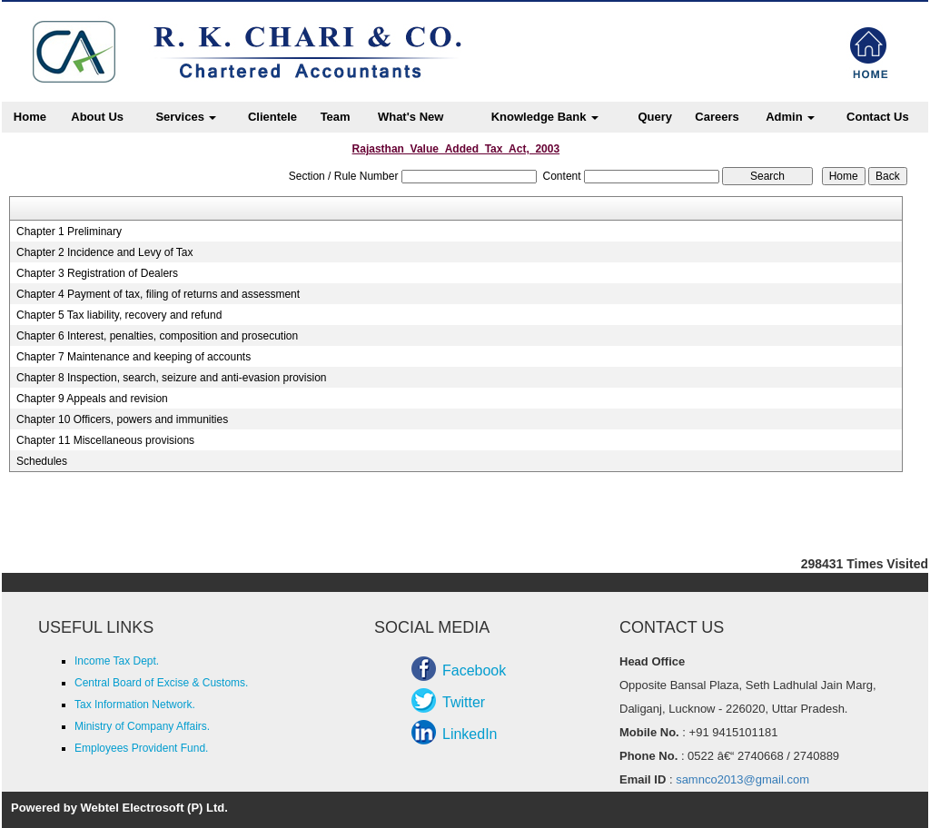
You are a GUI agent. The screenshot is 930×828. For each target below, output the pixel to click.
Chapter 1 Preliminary (69, 231)
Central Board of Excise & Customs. (161, 682)
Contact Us (877, 116)
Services (185, 116)
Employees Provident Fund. (141, 748)
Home (30, 116)
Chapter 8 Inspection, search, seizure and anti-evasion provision (171, 377)
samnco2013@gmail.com (742, 779)
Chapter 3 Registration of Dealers (97, 273)
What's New (410, 116)
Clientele (272, 116)
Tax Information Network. (134, 704)
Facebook (474, 670)
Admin (790, 116)
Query (655, 116)
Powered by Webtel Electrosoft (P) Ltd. (119, 807)
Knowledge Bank (545, 116)
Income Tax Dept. (116, 661)
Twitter (463, 702)
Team (336, 116)
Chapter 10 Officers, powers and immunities (122, 419)
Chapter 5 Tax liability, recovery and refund (119, 315)
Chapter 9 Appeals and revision (92, 398)
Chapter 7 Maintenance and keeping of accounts (133, 356)
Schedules (41, 461)
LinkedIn (470, 734)
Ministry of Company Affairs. (142, 726)
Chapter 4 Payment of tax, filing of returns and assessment (158, 294)
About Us (97, 116)
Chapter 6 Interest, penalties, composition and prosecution (157, 336)
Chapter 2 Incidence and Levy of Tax (104, 252)
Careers (716, 116)
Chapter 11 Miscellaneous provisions (105, 440)
